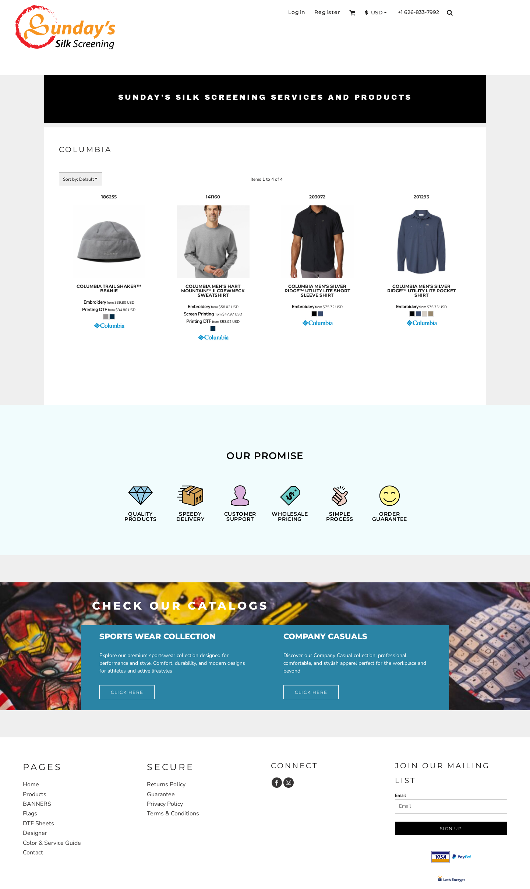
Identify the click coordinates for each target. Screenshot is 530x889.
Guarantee (161, 794)
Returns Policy (166, 784)
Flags (30, 813)
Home (31, 784)
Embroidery (95, 302)
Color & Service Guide (52, 843)
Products (34, 794)
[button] (352, 13)
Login (297, 12)
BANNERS (37, 804)
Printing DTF (94, 310)
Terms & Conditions (173, 813)
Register (327, 12)
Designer (35, 833)
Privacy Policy (165, 804)
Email (400, 795)
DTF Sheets (38, 823)
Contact (33, 853)
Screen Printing (199, 314)
